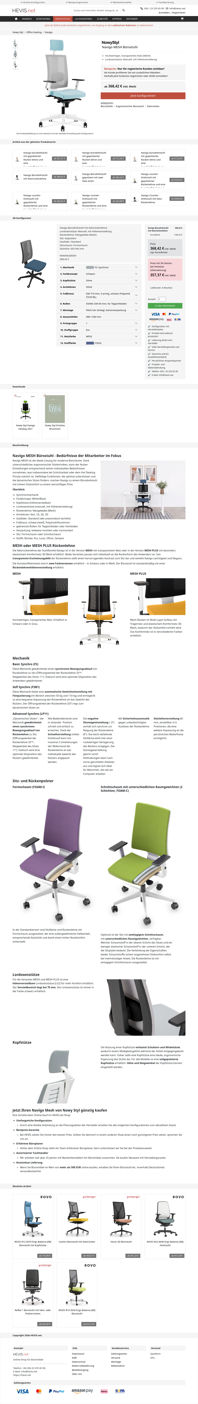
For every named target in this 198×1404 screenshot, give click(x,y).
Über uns (77, 1373)
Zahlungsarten (119, 1353)
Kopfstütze (22, 1042)
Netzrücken (153, 106)
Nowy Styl (18, 32)
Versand (115, 1357)
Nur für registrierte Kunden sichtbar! (140, 68)
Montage (116, 1361)
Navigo (48, 32)
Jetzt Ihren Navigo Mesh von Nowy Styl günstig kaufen (60, 1110)
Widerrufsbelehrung (83, 1365)
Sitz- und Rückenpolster (33, 780)
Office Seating (34, 32)
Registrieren (178, 12)
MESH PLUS (138, 573)
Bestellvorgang (80, 1369)
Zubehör (102, 18)
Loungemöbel (83, 18)
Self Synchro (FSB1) (26, 687)
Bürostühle (62, 18)
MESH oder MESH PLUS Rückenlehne (44, 545)
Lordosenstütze (26, 974)
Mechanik (21, 658)
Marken (27, 18)
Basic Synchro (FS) (25, 664)
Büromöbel (43, 18)
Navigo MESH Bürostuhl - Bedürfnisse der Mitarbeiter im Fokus (67, 455)
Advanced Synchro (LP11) (31, 714)
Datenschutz (79, 1361)
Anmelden (164, 12)
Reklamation (118, 1365)
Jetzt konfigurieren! (143, 95)
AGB (74, 1357)
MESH (17, 573)
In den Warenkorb (165, 305)
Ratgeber (132, 18)
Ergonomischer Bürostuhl (130, 106)
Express (117, 18)
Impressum (78, 1353)
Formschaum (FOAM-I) (29, 787)
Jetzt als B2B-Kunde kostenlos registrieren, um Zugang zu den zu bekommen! (99, 25)
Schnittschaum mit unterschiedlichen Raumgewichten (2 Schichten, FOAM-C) (141, 789)
